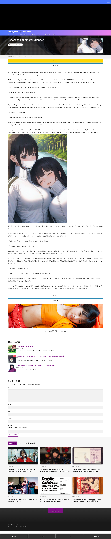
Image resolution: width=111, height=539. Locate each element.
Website (10, 420)
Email (9, 413)
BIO (69, 536)
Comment (10, 388)
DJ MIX (42, 536)
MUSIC (14, 536)
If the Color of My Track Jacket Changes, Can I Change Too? (35, 366)
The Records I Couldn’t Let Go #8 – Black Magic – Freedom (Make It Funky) (40, 357)
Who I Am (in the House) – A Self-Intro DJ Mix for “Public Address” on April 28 (55, 506)
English (19, 45)
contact (55, 301)
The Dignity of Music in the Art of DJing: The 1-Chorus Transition (23, 506)
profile (55, 296)
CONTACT (97, 536)
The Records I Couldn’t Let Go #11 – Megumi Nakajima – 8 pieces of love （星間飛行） (87, 507)
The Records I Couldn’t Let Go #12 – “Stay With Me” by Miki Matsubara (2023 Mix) (87, 474)
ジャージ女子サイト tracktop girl (55, 332)
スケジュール (55, 66)
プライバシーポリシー (14, 532)
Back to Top (55, 519)
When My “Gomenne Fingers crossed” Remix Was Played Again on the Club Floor (22, 474)
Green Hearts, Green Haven (25, 347)
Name (10, 406)
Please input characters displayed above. (19, 429)
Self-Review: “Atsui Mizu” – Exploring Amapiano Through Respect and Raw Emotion (54, 474)
